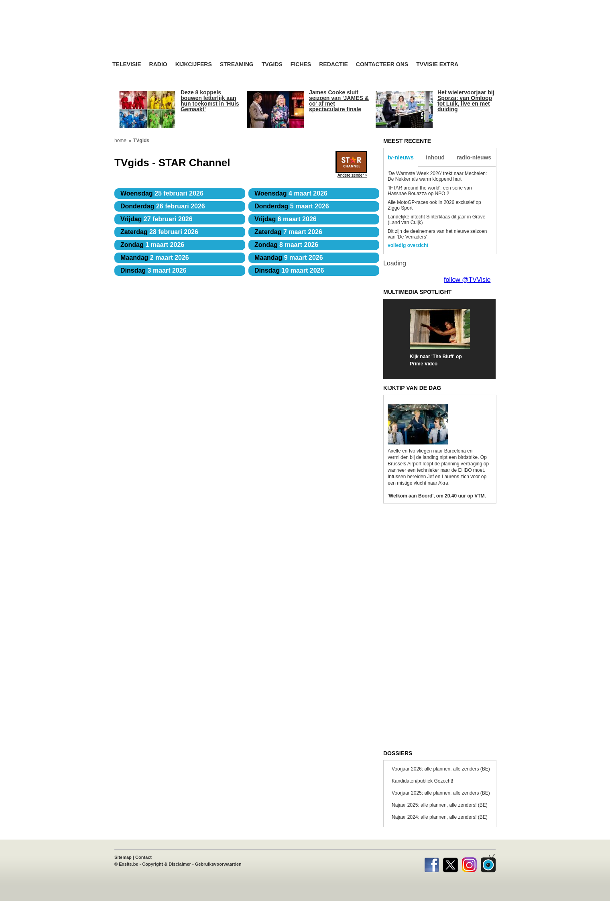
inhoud (435, 157)
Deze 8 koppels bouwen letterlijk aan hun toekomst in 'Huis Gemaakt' (210, 101)
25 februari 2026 (161, 193)
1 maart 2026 (152, 244)
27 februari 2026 (156, 219)
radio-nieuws (474, 157)
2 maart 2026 (154, 257)
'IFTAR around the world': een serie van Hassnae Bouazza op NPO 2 (430, 190)
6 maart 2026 (285, 219)
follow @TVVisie (467, 279)
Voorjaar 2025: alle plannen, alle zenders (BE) (441, 793)
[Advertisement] (381, 38)
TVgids (272, 64)
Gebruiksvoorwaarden (218, 864)
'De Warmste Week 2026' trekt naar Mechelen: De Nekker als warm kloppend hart (437, 176)
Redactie (333, 64)
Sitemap (123, 857)
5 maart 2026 (291, 206)
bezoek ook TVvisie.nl (470, 5)
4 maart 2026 (290, 193)
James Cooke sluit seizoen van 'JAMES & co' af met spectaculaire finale (339, 101)
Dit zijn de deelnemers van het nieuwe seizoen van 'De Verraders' (437, 234)
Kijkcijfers (193, 64)
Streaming (237, 64)
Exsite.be (128, 864)
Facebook (431, 863)
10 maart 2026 (289, 270)
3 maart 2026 (153, 270)
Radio (158, 64)
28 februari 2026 (159, 231)
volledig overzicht (408, 245)
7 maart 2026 (288, 231)
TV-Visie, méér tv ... (176, 36)
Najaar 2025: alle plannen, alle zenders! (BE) (440, 805)
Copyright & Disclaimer (166, 864)
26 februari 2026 (162, 206)
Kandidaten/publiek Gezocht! (422, 781)
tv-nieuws (401, 157)
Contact (143, 857)
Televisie (126, 64)
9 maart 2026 (288, 257)
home (120, 140)
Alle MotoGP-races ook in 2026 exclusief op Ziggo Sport (434, 205)
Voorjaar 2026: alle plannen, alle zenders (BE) (441, 769)
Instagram (469, 863)
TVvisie (488, 863)
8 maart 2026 (286, 244)
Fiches (301, 64)
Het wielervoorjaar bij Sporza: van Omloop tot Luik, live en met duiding (465, 101)
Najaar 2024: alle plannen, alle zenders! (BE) (440, 817)
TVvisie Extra (437, 64)
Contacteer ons (382, 64)
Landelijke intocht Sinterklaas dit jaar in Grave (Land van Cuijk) (436, 219)
